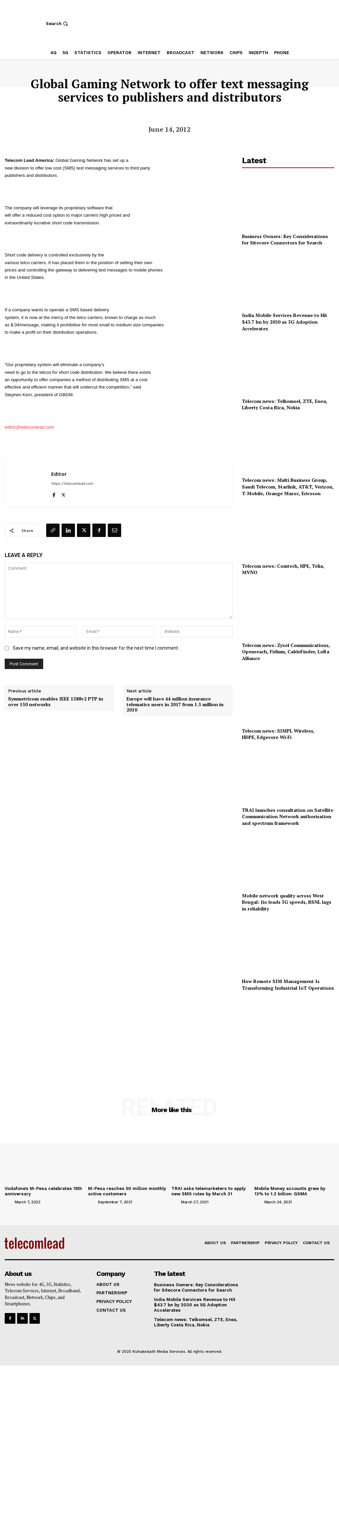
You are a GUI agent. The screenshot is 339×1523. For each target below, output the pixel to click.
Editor (59, 473)
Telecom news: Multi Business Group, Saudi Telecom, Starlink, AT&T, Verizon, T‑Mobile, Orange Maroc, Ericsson (288, 486)
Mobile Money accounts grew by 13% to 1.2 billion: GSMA (289, 1191)
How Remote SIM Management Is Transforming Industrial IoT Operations (288, 984)
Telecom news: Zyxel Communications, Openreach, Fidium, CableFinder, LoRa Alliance (286, 651)
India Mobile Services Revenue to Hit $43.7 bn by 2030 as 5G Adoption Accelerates (284, 321)
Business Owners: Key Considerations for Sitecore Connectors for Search (285, 239)
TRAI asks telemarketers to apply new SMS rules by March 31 (208, 1191)
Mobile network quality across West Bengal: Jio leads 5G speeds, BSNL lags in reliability (286, 902)
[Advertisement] (288, 1035)
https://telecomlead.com (72, 483)
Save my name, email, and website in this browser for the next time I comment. (96, 648)
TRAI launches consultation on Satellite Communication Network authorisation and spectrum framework (287, 816)
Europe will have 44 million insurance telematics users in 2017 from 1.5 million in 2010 (175, 704)
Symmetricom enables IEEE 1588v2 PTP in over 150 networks (55, 702)
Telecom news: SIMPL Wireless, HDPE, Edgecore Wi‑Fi (279, 734)
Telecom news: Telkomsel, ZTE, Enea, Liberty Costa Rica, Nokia (284, 404)
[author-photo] (9, 1201)
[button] (58, 23)
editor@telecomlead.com (29, 427)
